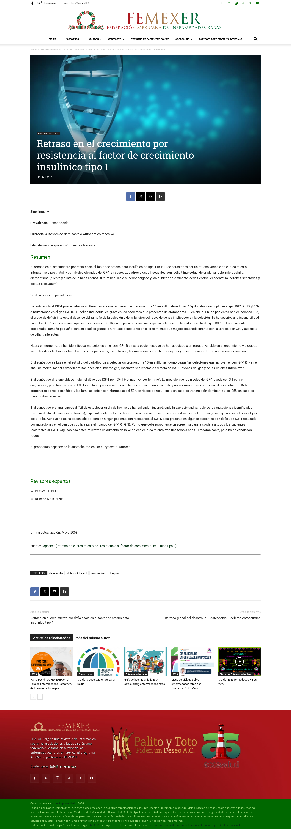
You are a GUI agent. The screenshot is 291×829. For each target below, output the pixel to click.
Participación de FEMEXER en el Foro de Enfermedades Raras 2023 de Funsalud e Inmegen (51, 684)
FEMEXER (93, 825)
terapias (114, 573)
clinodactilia (56, 573)
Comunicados (86, 674)
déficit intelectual (77, 573)
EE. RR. (54, 39)
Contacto (116, 39)
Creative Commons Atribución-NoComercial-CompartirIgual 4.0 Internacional (194, 825)
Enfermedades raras (53, 49)
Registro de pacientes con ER (150, 39)
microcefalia (98, 573)
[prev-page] (33, 697)
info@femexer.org (63, 766)
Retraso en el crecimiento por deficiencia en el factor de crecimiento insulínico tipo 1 (79, 620)
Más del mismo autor (92, 637)
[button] (255, 40)
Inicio (33, 49)
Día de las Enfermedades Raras (236, 674)
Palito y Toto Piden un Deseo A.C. (220, 39)
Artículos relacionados (51, 637)
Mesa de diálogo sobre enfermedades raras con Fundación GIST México (186, 684)
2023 (34, 674)
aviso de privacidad (63, 803)
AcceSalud (184, 39)
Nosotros (74, 39)
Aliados (95, 39)
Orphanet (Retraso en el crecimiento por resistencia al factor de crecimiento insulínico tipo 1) (109, 546)
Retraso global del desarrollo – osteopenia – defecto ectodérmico (213, 618)
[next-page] (40, 697)
